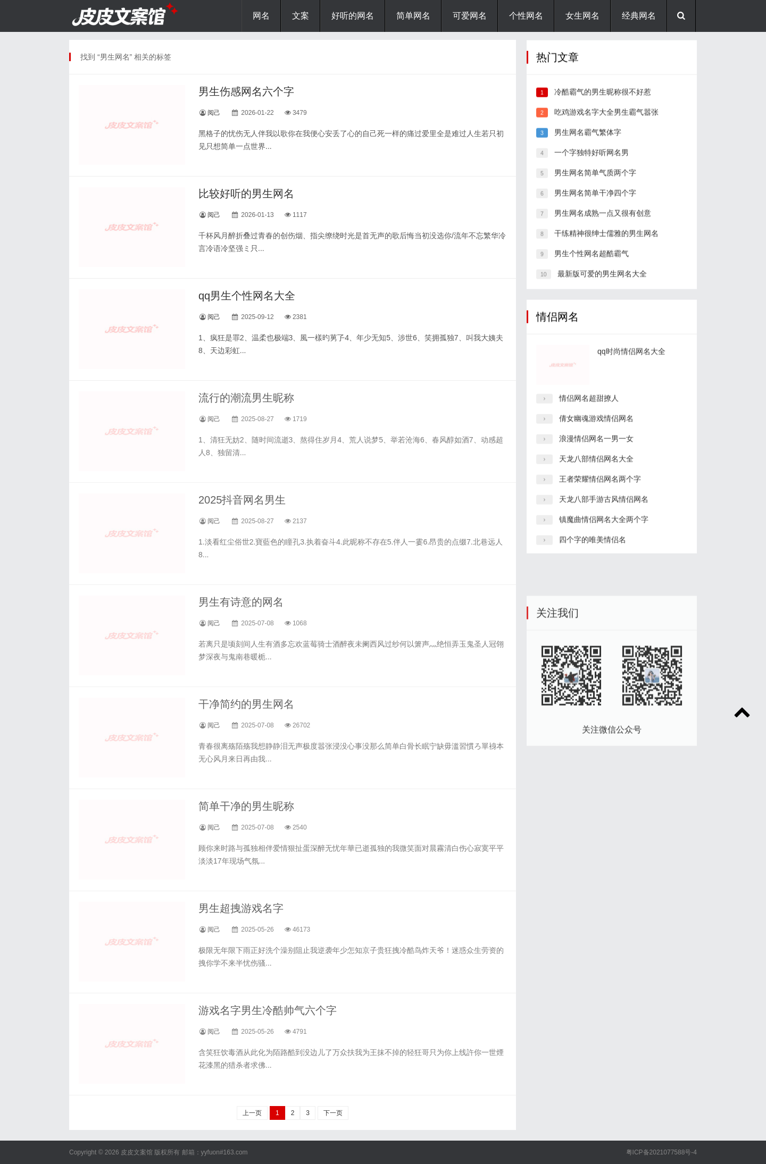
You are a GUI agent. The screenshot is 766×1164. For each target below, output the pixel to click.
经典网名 (639, 15)
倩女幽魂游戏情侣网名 (596, 428)
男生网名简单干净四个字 (595, 202)
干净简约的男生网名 (246, 704)
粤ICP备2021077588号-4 (661, 1152)
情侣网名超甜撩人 (589, 408)
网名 (261, 15)
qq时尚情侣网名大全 (631, 361)
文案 (300, 15)
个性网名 (526, 15)
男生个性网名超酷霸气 (591, 263)
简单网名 (413, 15)
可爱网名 (470, 15)
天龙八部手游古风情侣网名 (603, 509)
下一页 (333, 1113)
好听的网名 (352, 15)
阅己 (213, 112)
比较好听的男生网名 (246, 193)
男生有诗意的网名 (241, 602)
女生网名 (582, 15)
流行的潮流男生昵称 (246, 398)
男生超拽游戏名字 (241, 908)
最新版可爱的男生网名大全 (602, 283)
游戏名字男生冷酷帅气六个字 (267, 1010)
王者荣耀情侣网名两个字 (600, 488)
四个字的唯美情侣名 (592, 549)
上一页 (252, 1113)
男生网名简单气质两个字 (595, 182)
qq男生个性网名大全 (246, 296)
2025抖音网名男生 (242, 500)
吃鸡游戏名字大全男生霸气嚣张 (606, 122)
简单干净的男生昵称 (246, 806)
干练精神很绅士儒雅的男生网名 (606, 243)
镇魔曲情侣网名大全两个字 (603, 529)
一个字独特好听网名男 (591, 162)
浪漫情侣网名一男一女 (596, 448)
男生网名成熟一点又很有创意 (602, 223)
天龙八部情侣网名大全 (596, 468)
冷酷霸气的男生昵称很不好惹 (602, 101)
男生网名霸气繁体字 (587, 142)
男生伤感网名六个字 (246, 91)
